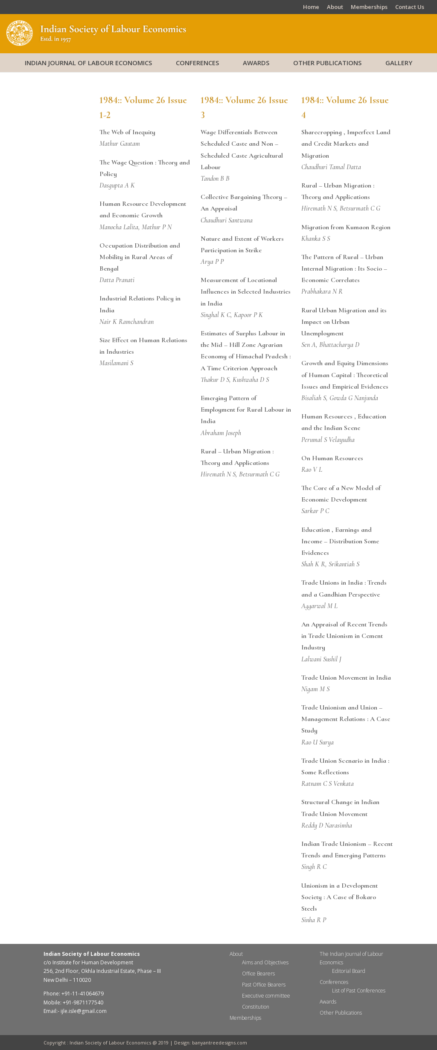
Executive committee (266, 995)
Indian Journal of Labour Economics (88, 62)
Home (311, 7)
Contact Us (409, 7)
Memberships (369, 7)
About (335, 7)
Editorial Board (348, 971)
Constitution (255, 1006)
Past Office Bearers (264, 984)
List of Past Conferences (358, 990)
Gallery (398, 62)
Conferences (197, 62)
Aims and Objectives (265, 962)
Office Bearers (258, 973)
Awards (256, 62)
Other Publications (327, 62)
